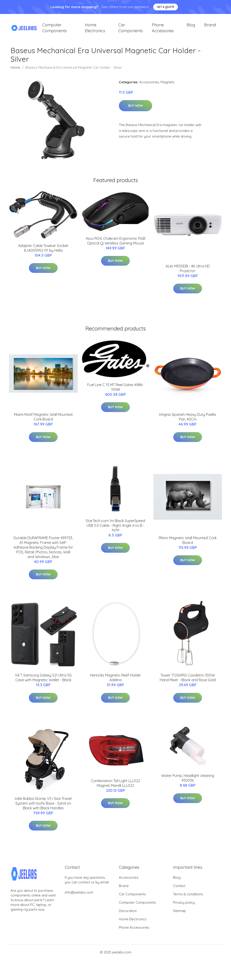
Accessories (149, 86)
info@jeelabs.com (79, 896)
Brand (210, 26)
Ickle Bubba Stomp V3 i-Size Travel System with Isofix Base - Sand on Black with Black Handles (43, 807)
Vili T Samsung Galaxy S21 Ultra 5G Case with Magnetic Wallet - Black (43, 681)
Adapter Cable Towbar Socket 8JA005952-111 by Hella (43, 251)
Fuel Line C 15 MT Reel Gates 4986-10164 (115, 391)
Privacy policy (184, 906)
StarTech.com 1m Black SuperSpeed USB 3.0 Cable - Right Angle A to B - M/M (115, 529)
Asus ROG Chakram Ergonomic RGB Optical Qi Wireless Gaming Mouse (115, 244)
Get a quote (165, 7)
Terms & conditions (188, 898)
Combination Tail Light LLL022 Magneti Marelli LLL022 (115, 787)
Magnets (167, 86)
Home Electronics (95, 29)
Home (15, 71)
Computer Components (54, 29)
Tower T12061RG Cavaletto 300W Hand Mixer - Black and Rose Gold (188, 681)
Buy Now (135, 110)
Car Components (130, 29)
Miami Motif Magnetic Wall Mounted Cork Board (43, 420)
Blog (191, 26)
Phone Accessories (163, 29)
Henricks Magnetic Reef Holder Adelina (115, 681)
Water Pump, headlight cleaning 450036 (187, 782)
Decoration (128, 915)
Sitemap (179, 915)
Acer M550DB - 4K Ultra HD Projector (188, 272)
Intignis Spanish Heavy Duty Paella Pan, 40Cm (187, 420)
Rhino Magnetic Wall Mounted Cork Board (188, 544)
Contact (179, 890)
